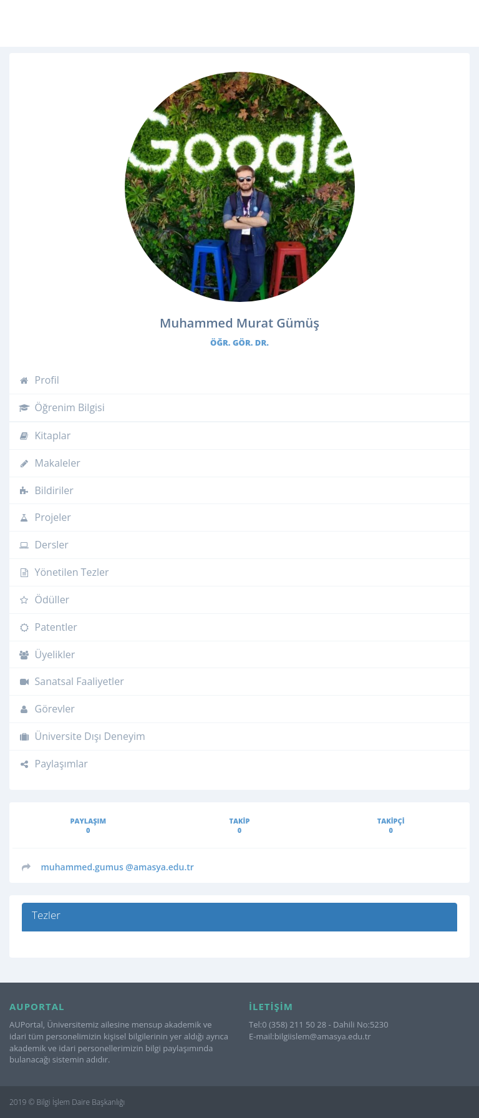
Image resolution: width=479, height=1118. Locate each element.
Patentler (48, 627)
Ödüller (44, 599)
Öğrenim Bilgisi (62, 407)
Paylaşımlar (53, 763)
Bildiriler (46, 490)
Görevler (47, 709)
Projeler (45, 517)
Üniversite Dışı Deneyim (82, 736)
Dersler (44, 545)
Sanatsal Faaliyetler (71, 681)
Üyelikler (47, 654)
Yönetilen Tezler (64, 572)
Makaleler (49, 463)
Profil (39, 380)
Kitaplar (44, 435)
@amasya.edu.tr (117, 867)
